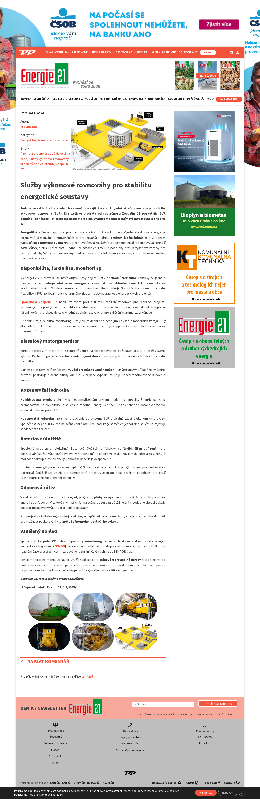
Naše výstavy (125, 52)
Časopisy (62, 52)
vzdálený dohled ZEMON (37, 164)
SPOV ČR (79, 783)
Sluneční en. (41, 99)
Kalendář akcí (229, 99)
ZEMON (59, 546)
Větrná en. (76, 99)
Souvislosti (176, 99)
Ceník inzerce (204, 737)
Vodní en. (91, 99)
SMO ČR (55, 783)
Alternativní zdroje (113, 99)
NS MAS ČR (94, 783)
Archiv (155, 52)
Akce (55, 763)
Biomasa (25, 99)
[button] (217, 703)
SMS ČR (67, 783)
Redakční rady (130, 743)
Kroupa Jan (28, 127)
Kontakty (190, 52)
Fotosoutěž (55, 756)
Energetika (28, 140)
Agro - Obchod (172, 52)
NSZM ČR (108, 783)
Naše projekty (103, 52)
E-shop (55, 750)
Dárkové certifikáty (55, 743)
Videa (210, 99)
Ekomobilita (137, 99)
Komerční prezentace (52, 140)
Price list (204, 743)
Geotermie (59, 99)
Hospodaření (157, 99)
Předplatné (81, 52)
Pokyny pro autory (130, 737)
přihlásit (87, 676)
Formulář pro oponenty (130, 750)
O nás (49, 52)
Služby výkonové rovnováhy (49, 159)
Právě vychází (196, 99)
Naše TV (143, 52)
